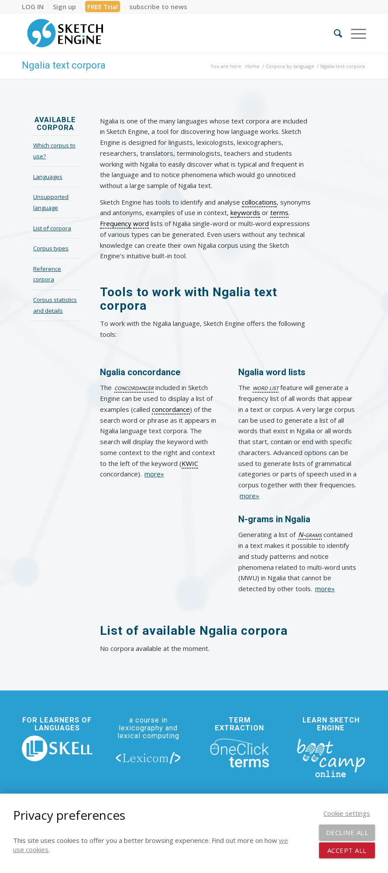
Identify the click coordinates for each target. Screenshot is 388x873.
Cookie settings (346, 813)
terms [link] (279, 212)
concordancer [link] (134, 387)
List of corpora (52, 228)
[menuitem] (35, 6)
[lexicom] (148, 757)
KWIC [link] (190, 463)
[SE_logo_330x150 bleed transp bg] (65, 33)
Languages (47, 177)
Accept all (347, 850)
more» (154, 473)
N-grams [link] (310, 534)
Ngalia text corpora (64, 65)
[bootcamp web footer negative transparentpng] (330, 757)
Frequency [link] (115, 223)
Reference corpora (47, 274)
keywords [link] (245, 212)
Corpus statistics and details (55, 305)
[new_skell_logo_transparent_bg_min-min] (57, 748)
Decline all (347, 832)
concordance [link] (171, 409)
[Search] (333, 33)
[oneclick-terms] (239, 753)
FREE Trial (102, 6)
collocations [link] (259, 202)
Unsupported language (51, 202)
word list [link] (265, 387)
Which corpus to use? (54, 150)
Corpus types (51, 248)
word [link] (141, 223)
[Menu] (354, 33)
